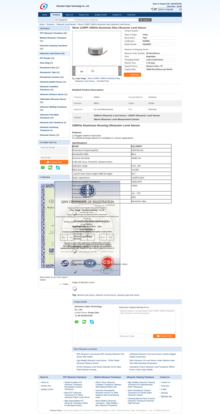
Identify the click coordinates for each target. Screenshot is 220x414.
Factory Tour (84, 15)
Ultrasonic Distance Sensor (52, 94)
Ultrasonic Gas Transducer (51, 122)
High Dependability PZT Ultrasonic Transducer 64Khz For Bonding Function (76, 403)
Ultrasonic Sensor (48, 135)
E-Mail (163, 389)
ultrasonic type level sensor (128, 295)
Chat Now (171, 6)
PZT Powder (45, 58)
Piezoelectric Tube (48, 72)
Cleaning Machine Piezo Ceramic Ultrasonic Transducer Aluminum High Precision (141, 400)
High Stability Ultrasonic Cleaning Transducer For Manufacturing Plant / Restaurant (141, 384)
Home (44, 15)
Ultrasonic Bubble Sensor (51, 82)
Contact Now (54, 162)
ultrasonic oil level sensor (106, 295)
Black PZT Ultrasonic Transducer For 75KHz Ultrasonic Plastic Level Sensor (77, 395)
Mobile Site (166, 397)
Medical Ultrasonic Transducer (53, 38)
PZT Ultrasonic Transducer (51, 33)
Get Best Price (103, 81)
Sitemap (164, 393)
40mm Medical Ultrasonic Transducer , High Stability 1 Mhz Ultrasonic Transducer (106, 403)
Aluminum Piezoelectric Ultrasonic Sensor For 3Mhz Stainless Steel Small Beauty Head (107, 393)
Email (179, 6)
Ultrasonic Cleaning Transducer (54, 46)
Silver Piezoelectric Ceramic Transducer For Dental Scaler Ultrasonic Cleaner (140, 392)
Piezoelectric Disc (47, 68)
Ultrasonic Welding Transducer (53, 107)
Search (146, 20)
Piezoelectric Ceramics (50, 77)
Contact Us (116, 15)
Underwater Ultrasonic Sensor (53, 99)
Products (56, 15)
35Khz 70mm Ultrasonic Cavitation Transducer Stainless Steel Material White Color (108, 384)
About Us (69, 15)
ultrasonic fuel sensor (85, 295)
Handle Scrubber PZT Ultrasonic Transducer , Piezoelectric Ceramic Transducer (73, 385)
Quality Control (101, 15)
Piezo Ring (44, 63)
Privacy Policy (56, 410)
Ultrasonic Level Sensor (66, 24)
